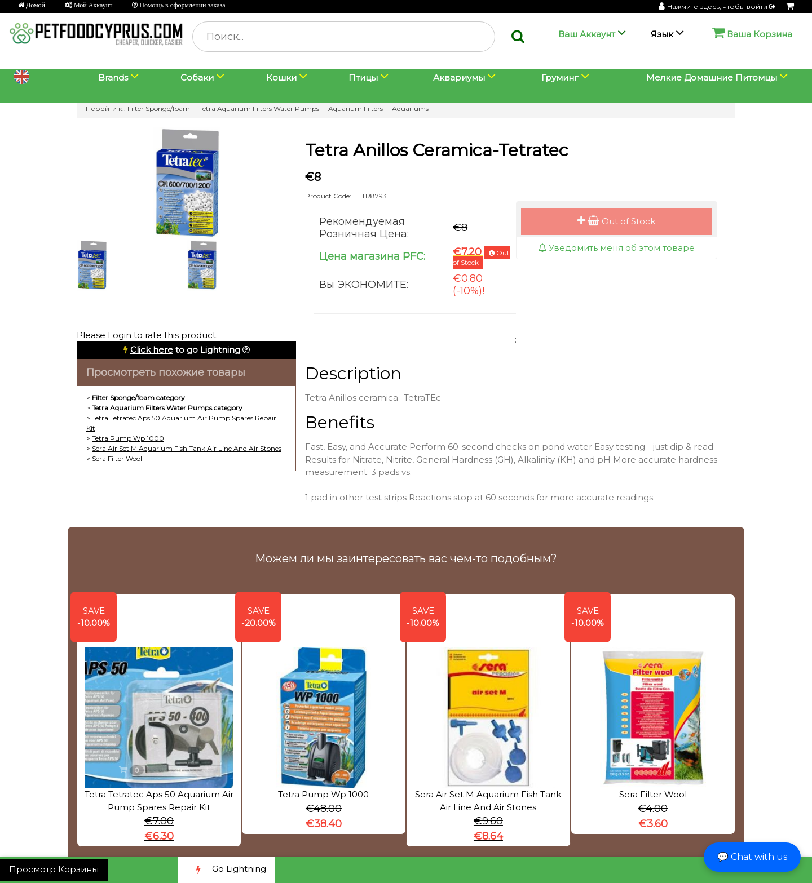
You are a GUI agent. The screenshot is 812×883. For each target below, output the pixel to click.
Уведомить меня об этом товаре (616, 247)
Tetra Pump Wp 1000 (128, 438)
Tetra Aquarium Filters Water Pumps (259, 108)
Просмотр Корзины (54, 869)
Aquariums (410, 108)
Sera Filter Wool (117, 458)
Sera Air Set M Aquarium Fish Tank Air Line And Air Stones (186, 448)
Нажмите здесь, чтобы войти (722, 6)
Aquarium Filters (355, 108)
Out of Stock (616, 221)
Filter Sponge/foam (158, 108)
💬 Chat (752, 856)
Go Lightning (226, 869)
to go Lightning (185, 349)
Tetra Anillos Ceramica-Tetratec (436, 150)
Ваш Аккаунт (586, 34)
